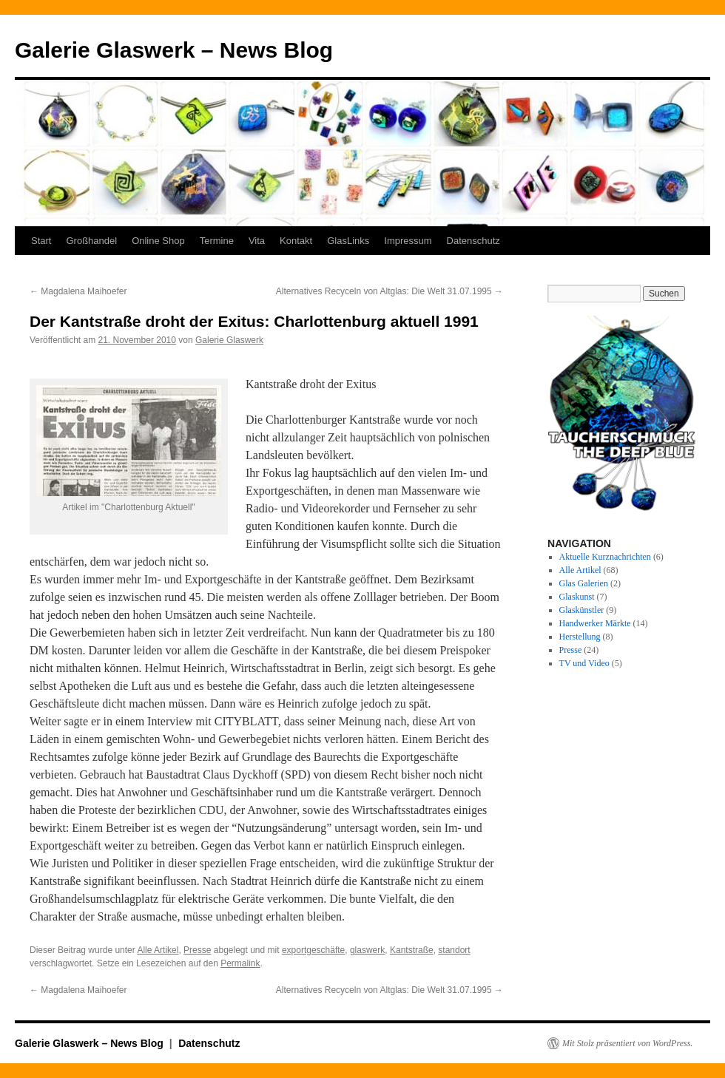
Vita (257, 240)
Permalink (240, 963)
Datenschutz (473, 240)
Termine (217, 240)
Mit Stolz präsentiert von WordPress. (627, 1043)
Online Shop (158, 240)
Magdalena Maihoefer (78, 291)
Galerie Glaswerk (229, 340)
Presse (197, 950)
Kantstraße (412, 950)
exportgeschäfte (313, 950)
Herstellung (580, 636)
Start (41, 240)
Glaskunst (577, 596)
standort (454, 950)
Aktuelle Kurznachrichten (605, 557)
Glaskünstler (581, 610)
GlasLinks (348, 240)
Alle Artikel (157, 950)
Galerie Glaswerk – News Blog (174, 50)
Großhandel (91, 240)
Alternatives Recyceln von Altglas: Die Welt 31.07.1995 (389, 291)
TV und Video (584, 663)
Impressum (407, 240)
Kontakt (296, 240)
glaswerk (367, 950)
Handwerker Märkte (595, 623)
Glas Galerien (583, 583)
